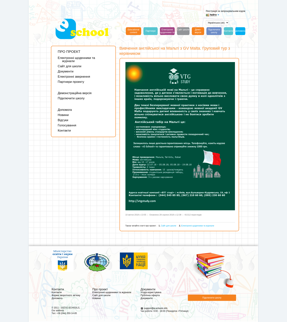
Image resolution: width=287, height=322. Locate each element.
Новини (63, 115)
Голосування (67, 125)
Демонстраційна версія (75, 93)
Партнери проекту (71, 82)
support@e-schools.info (155, 308)
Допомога (65, 110)
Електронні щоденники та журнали (76, 59)
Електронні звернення (74, 76)
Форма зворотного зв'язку (66, 295)
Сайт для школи (69, 66)
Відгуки (63, 120)
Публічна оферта (150, 295)
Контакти (64, 130)
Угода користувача (151, 292)
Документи (66, 71)
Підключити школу (71, 98)
